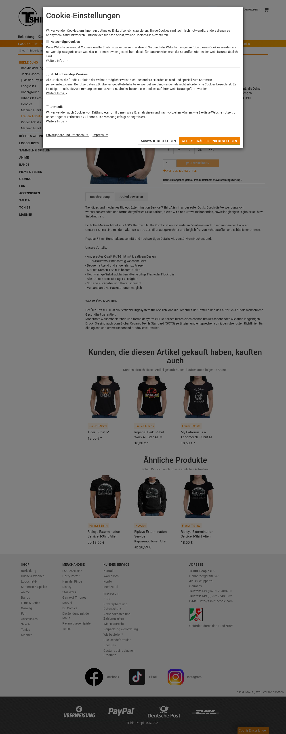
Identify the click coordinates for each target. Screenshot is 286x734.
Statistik (56, 107)
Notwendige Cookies (65, 41)
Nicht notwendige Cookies (69, 74)
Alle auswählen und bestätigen (209, 141)
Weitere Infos (56, 60)
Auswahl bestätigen (158, 141)
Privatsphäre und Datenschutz (67, 135)
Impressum (100, 135)
